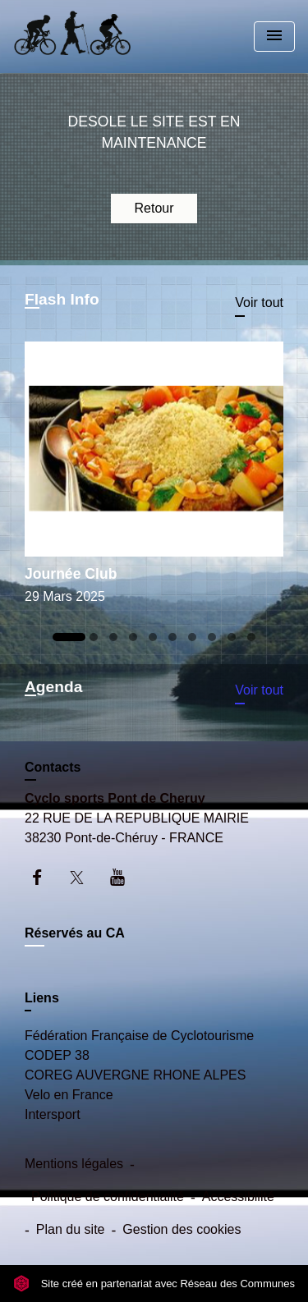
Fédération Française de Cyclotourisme (139, 1036)
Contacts (52, 767)
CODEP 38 (57, 1055)
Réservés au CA (75, 933)
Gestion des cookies (181, 1229)
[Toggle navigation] (274, 36)
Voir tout (259, 302)
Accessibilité (238, 1196)
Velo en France (69, 1095)
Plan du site (70, 1229)
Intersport (52, 1114)
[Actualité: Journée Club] (154, 479)
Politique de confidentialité (107, 1196)
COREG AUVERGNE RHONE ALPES (135, 1075)
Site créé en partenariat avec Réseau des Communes (154, 1283)
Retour (153, 208)
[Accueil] (74, 36)
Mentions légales (74, 1164)
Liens (42, 998)
